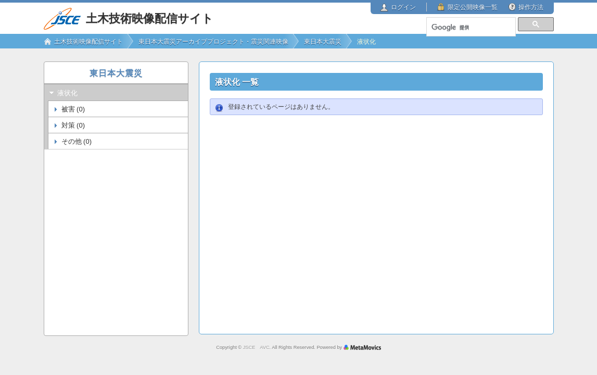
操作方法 (530, 7)
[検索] (470, 27)
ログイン (403, 7)
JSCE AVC (256, 347)
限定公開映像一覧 (473, 7)
